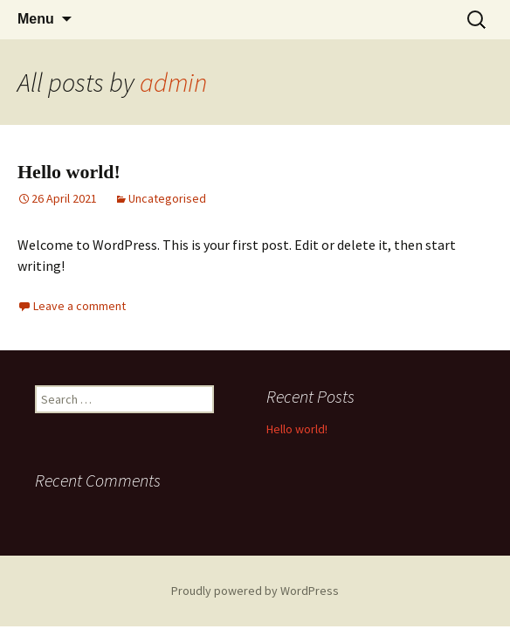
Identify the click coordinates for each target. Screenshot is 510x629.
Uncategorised (167, 198)
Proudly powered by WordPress (255, 590)
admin (173, 82)
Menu (35, 18)
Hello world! (69, 172)
